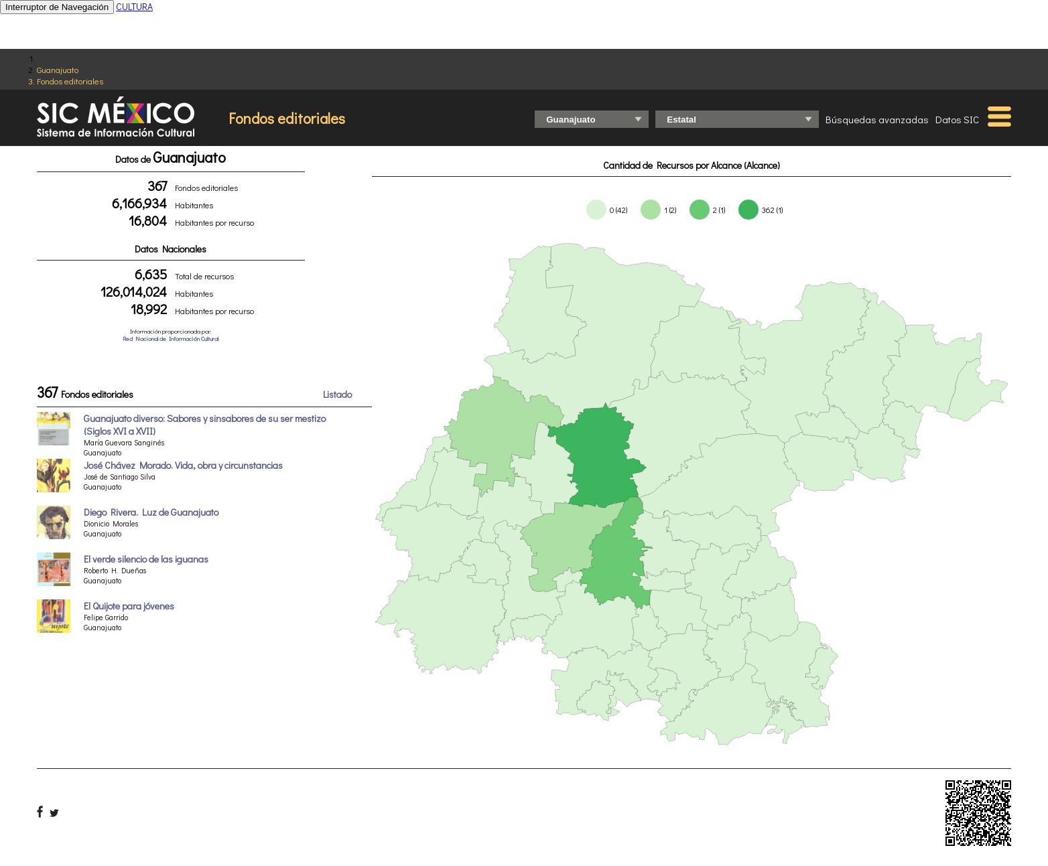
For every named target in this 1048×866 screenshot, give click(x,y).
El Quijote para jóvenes (129, 605)
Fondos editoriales (70, 80)
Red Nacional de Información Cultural (170, 338)
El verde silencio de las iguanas (146, 559)
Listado (337, 394)
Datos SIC (957, 119)
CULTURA (134, 6)
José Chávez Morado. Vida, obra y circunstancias (183, 465)
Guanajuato (57, 69)
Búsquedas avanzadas (877, 119)
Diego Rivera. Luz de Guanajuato (151, 512)
